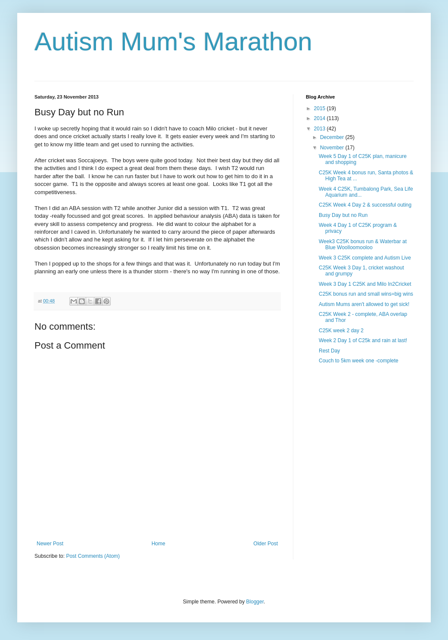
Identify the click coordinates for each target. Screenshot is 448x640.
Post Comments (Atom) (93, 556)
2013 (320, 129)
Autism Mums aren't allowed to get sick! (364, 304)
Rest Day (329, 351)
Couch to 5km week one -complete (358, 361)
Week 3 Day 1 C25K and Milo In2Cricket (365, 284)
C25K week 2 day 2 (341, 331)
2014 (320, 118)
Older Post (265, 544)
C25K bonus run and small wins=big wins (366, 294)
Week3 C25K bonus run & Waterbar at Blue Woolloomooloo (363, 244)
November (332, 148)
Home (158, 544)
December (332, 137)
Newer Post (50, 544)
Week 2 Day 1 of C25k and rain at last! (363, 340)
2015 (320, 108)
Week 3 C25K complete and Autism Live (365, 258)
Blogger (255, 602)
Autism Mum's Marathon (173, 41)
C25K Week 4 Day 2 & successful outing (365, 205)
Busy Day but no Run (343, 215)
